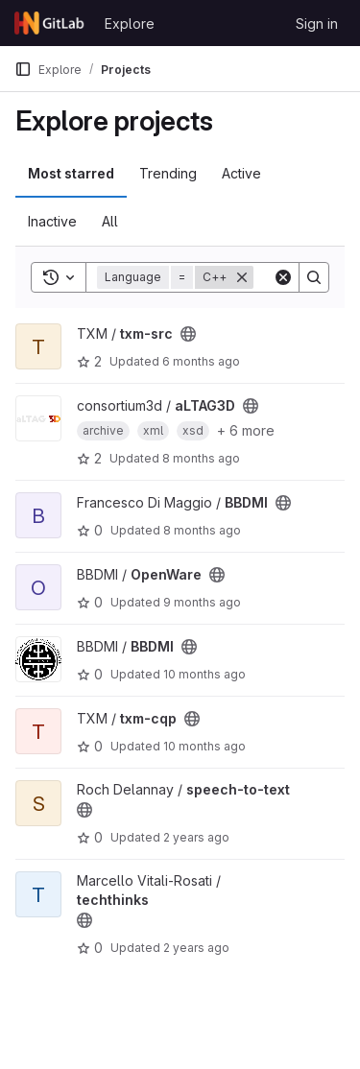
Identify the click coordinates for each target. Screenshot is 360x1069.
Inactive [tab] (52, 221)
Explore (130, 23)
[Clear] (283, 277)
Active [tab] (241, 173)
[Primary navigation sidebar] (23, 69)
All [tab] (110, 221)
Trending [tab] (168, 173)
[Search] (314, 277)
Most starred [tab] (71, 173)
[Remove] (241, 277)
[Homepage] (50, 23)
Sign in (317, 23)
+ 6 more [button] (246, 430)
